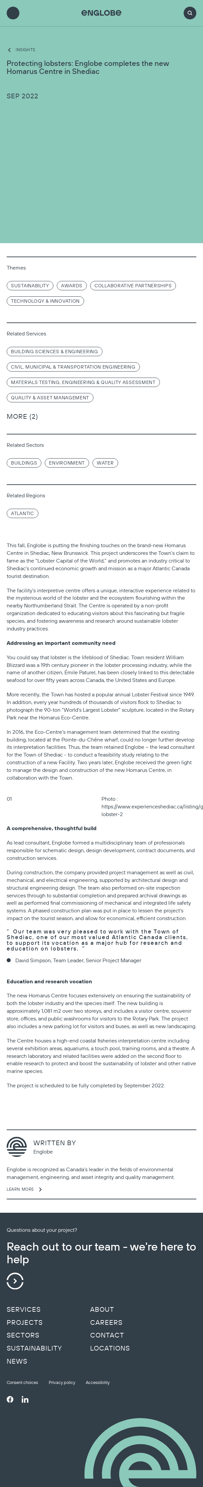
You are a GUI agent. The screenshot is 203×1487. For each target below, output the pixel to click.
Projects (25, 1322)
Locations (110, 1348)
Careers (106, 1322)
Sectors (23, 1335)
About (102, 1309)
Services (24, 1309)
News (17, 1361)
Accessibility (98, 1382)
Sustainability (34, 1348)
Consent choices (22, 1382)
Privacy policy (62, 1382)
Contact (107, 1335)
